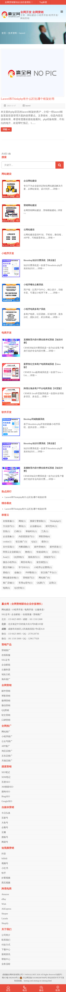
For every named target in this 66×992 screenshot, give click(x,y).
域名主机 (6, 674)
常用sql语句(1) (25, 583)
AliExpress (6, 909)
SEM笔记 (6, 777)
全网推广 (6, 726)
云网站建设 (29, 229)
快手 (4, 873)
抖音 (4, 854)
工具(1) (44, 531)
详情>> (56, 189)
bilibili (4, 858)
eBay (4, 899)
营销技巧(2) (28, 577)
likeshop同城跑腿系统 (34, 419)
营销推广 (37, 614)
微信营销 (6, 705)
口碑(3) (17, 531)
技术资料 (12, 33)
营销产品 (6, 644)
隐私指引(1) (33, 557)
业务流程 (6, 964)
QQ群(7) (41, 583)
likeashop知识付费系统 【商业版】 (40, 260)
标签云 (5, 515)
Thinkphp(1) (55, 521)
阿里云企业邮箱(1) (12, 552)
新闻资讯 (6, 954)
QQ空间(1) (19, 588)
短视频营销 (8, 848)
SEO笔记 (6, 772)
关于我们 (6, 929)
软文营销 (6, 715)
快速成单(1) (42, 552)
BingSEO (6, 796)
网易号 (5, 842)
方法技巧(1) (8, 526)
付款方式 (6, 945)
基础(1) (6, 572)
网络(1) (22, 521)
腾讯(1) (22, 526)
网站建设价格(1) (10, 577)
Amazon (5, 894)
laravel (22, 33)
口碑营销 (6, 720)
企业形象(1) (8, 536)
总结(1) (55, 552)
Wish (4, 904)
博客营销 (6, 696)
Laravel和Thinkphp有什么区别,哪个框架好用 (27, 98)
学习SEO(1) (24, 567)
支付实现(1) (8, 547)
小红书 (5, 868)
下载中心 (6, 949)
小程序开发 (8, 253)
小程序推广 (7, 736)
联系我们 (6, 940)
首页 (4, 33)
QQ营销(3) (19, 557)
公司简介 (6, 935)
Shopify (5, 923)
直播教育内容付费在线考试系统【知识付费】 (43, 341)
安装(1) (6, 531)
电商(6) (6, 588)
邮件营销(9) (40, 547)
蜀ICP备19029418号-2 (10, 978)
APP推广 (6, 746)
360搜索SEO (7, 787)
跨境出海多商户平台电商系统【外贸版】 (43, 388)
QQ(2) (34, 541)
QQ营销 (5, 710)
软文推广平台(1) (48, 572)
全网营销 (6, 685)
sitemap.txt (37, 981)
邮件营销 (6, 691)
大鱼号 (5, 822)
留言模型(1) (42, 562)
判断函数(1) (24, 547)
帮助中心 (6, 959)
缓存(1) (44, 541)
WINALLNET (30, 974)
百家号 (5, 818)
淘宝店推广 (7, 751)
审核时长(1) (31, 531)
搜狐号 (5, 837)
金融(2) (17, 572)
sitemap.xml (28, 981)
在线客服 (27, 614)
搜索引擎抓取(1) (38, 521)
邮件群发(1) (55, 547)
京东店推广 (7, 756)
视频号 (5, 863)
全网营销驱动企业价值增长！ (19, 2)
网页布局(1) (26, 562)
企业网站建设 (30, 181)
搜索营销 (6, 766)
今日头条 (6, 813)
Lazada (5, 918)
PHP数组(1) (31, 572)
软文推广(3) (21, 541)
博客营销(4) (44, 536)
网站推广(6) (44, 577)
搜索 (4, 157)
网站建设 (6, 174)
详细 (6, 129)
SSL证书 (6, 614)
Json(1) (6, 557)
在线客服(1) (8, 521)
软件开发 (6, 412)
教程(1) (28, 552)
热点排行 (6, 491)
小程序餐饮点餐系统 (33, 284)
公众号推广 (7, 741)
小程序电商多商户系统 (34, 309)
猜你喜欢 (6, 503)
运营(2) (52, 583)
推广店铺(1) (8, 583)
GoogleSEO (7, 801)
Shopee (5, 914)
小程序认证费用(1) (43, 567)
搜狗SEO (6, 791)
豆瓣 (4, 832)
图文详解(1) (8, 567)
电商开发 (6, 332)
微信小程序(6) (9, 562)
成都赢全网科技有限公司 (12, 974)
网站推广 (6, 731)
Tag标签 (43, 2)
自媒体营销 (8, 807)
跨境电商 (6, 888)
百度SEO (6, 782)
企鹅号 (5, 827)
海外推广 (6, 679)
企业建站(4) (35, 526)
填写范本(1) (51, 526)
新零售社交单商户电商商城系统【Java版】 (42, 365)
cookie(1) (7, 541)
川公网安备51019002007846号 (35, 978)
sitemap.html (47, 981)
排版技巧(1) (49, 557)
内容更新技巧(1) (26, 536)
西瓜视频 (6, 883)
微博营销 (6, 700)
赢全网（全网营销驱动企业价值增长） (23, 604)
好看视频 (6, 878)
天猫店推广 (7, 760)
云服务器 (39, 609)
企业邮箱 (15, 614)
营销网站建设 (30, 205)
